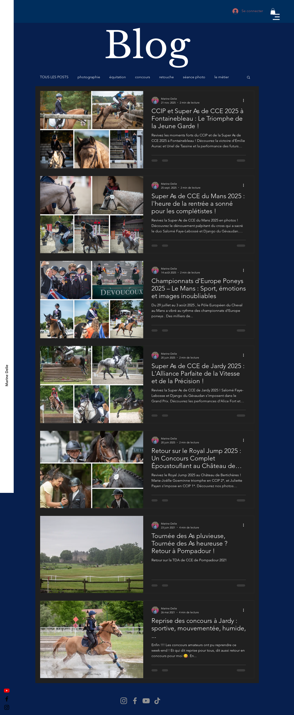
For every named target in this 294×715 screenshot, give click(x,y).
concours (142, 77)
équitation (117, 77)
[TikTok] (157, 700)
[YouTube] (146, 700)
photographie (89, 77)
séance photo (194, 77)
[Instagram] (6, 707)
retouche (166, 77)
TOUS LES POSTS (54, 77)
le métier (221, 77)
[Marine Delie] (7, 375)
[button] (276, 16)
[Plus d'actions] (245, 100)
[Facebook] (6, 699)
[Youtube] (6, 690)
